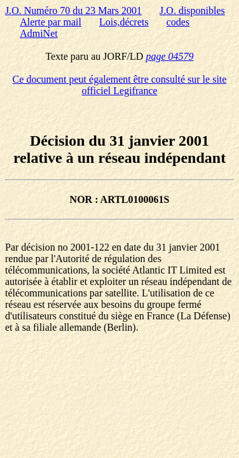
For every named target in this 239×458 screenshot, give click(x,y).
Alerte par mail (50, 22)
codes (178, 22)
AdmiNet (39, 33)
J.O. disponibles (192, 10)
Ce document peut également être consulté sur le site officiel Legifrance (120, 85)
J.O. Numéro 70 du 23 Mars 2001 (73, 10)
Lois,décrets (124, 22)
